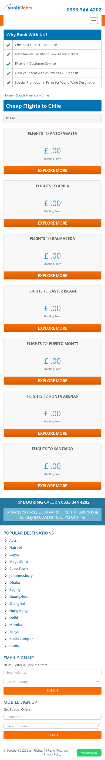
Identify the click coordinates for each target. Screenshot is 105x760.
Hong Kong (18, 610)
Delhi (13, 617)
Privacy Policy (52, 754)
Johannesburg (21, 575)
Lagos (14, 554)
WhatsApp (89, 753)
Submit (52, 690)
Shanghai (17, 603)
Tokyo (14, 631)
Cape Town (18, 568)
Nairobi (15, 547)
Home (8, 95)
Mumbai (16, 624)
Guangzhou (18, 596)
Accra (14, 540)
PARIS (14, 645)
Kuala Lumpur (21, 638)
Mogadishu (18, 561)
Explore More (52, 170)
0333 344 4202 (84, 9)
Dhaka (14, 582)
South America (27, 95)
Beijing (15, 589)
